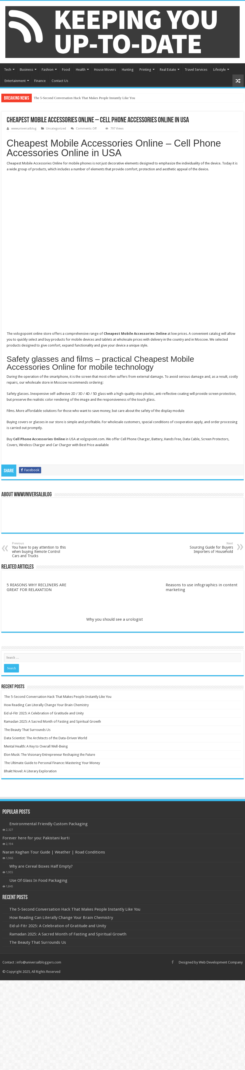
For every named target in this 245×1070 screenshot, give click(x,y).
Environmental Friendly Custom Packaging (48, 823)
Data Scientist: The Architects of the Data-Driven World (45, 738)
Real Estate (168, 70)
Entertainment (15, 81)
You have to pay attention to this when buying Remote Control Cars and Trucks (39, 550)
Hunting (128, 70)
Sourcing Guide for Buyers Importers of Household (205, 548)
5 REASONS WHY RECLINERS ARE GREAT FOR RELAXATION (36, 587)
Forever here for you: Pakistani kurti (35, 838)
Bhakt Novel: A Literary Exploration (30, 771)
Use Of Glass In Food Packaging (38, 880)
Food (66, 70)
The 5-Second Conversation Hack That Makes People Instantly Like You (84, 98)
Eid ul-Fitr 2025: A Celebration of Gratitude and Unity (44, 713)
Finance (40, 81)
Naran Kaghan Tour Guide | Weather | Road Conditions (53, 852)
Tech (7, 70)
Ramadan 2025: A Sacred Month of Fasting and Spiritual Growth (52, 721)
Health (80, 70)
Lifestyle (219, 70)
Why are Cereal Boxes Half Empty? (41, 866)
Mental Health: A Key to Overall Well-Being (36, 746)
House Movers (105, 70)
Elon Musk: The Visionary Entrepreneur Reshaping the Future (49, 755)
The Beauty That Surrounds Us (27, 730)
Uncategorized (56, 128)
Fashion (47, 70)
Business (26, 70)
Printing (145, 70)
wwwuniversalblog (23, 128)
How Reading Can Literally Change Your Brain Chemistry (46, 705)
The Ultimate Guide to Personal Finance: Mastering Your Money (52, 763)
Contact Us (60, 81)
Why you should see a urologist (114, 619)
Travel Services (196, 70)
